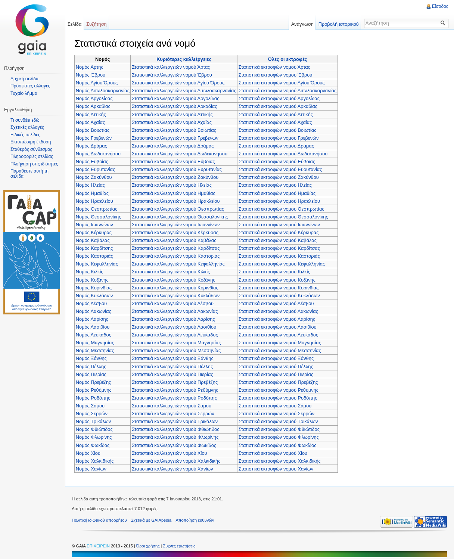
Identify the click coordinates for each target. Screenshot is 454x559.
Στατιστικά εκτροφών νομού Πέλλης (276, 366)
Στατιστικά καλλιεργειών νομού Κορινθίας (176, 287)
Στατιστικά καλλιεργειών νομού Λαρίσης (174, 319)
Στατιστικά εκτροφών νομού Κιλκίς (275, 271)
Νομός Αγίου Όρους (98, 83)
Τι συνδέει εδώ (25, 120)
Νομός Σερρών (92, 413)
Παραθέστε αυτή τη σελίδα (29, 173)
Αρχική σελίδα (24, 78)
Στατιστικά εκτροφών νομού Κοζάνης (277, 279)
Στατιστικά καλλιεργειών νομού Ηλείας (172, 185)
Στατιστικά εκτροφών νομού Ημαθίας (277, 193)
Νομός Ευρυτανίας (96, 169)
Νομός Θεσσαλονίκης (99, 216)
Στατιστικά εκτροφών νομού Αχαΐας (276, 122)
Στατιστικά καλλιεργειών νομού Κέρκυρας (176, 232)
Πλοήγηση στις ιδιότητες (34, 164)
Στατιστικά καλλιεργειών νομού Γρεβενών (176, 137)
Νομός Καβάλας (94, 240)
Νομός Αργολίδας (95, 98)
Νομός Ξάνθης (92, 358)
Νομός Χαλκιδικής (96, 460)
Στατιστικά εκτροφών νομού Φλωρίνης (279, 437)
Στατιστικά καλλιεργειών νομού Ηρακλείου (177, 201)
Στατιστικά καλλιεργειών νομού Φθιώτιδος (176, 429)
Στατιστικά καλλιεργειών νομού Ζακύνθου (176, 177)
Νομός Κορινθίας (94, 287)
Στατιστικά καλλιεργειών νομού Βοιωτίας (175, 130)
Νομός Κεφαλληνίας (98, 264)
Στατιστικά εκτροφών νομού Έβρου (276, 75)
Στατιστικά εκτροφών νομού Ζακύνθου (279, 177)
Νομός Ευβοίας (93, 161)
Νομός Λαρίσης (93, 319)
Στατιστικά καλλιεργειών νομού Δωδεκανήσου (180, 153)
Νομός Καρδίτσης (95, 248)
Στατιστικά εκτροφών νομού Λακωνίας (279, 311)
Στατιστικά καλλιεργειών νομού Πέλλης (173, 366)
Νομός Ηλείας (91, 185)
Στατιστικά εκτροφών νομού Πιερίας (276, 374)
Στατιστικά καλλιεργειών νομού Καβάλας (175, 240)
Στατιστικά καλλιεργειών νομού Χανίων (173, 468)
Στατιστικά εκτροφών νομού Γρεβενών (279, 137)
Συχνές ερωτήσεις (180, 546)
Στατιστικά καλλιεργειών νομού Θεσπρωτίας (179, 208)
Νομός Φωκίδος (93, 445)
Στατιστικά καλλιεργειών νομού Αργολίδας (176, 98)
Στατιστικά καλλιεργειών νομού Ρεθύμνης (176, 389)
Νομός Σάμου (91, 405)
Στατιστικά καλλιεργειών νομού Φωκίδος (175, 445)
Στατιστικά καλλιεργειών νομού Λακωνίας (175, 311)
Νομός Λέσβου (92, 303)
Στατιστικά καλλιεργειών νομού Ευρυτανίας (178, 169)
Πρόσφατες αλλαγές (30, 85)
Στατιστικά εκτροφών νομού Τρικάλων (279, 421)
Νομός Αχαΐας (91, 122)
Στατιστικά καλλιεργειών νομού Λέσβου (173, 303)
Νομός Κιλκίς (90, 271)
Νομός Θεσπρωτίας (97, 208)
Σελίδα (75, 24)
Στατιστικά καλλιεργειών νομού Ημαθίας (174, 193)
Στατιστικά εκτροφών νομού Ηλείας (276, 185)
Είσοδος (440, 6)
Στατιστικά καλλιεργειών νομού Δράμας (174, 145)
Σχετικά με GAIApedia (153, 520)
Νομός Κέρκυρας (94, 232)
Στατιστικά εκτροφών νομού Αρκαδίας (278, 106)
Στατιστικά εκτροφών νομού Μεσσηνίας (280, 350)
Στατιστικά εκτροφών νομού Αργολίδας (279, 98)
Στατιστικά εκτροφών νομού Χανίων (276, 468)
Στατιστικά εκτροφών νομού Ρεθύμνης (279, 389)
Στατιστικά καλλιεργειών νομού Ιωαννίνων (177, 224)
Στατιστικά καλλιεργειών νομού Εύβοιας (174, 161)
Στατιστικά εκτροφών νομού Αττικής (276, 114)
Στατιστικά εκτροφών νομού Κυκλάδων (280, 295)
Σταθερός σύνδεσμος (31, 149)
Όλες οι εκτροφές (288, 59)
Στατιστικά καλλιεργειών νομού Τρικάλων (175, 421)
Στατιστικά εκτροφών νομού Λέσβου (277, 303)
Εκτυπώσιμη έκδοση (30, 142)
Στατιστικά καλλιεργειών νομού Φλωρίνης (176, 437)
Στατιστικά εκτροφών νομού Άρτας (275, 66)
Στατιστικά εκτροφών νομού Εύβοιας (277, 161)
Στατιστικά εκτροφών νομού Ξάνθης (276, 358)
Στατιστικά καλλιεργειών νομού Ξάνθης (173, 358)
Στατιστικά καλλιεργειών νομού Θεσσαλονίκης (180, 216)
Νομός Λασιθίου (94, 327)
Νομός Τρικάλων (94, 421)
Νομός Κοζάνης (93, 279)
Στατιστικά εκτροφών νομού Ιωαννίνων (280, 224)
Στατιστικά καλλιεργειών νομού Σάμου (172, 405)
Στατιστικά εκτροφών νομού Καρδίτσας (280, 248)
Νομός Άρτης (90, 66)
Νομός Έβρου (91, 75)
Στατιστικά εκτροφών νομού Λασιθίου (278, 327)
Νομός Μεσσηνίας (96, 350)
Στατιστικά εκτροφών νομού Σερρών (277, 413)
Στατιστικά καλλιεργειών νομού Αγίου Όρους (179, 83)
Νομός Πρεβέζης (94, 382)
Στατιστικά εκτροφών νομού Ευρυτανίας (281, 169)
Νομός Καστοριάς (95, 256)
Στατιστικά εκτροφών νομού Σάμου (275, 405)
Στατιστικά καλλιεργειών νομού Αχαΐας (172, 122)
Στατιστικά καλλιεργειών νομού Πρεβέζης (175, 382)
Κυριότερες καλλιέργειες (184, 59)
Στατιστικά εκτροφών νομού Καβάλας (278, 240)
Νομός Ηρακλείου (95, 201)
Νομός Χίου (89, 453)
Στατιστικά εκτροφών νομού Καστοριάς (280, 256)
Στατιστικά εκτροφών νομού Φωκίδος (278, 445)
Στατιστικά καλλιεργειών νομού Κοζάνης (174, 279)
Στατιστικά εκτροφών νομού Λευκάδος (279, 335)
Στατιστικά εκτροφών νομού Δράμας (277, 145)
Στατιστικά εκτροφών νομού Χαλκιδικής (280, 460)
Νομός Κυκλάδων (95, 295)
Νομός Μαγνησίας (96, 342)
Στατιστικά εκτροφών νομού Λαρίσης (277, 319)
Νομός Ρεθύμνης (94, 389)
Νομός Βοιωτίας (93, 130)
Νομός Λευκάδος (94, 335)
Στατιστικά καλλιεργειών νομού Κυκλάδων (176, 295)
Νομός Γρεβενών (94, 137)
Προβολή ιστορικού (338, 24)
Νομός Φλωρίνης (95, 437)
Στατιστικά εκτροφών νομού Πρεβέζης (279, 382)
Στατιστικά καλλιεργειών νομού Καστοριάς (177, 256)
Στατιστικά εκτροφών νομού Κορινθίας (279, 287)
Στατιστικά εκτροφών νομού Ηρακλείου (280, 201)
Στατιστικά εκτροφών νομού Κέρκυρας (279, 232)
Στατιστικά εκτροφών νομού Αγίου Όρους (282, 83)
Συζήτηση (97, 24)
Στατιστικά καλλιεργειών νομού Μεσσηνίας (177, 350)
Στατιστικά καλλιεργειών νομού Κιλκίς (172, 271)
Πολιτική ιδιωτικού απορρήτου (100, 520)
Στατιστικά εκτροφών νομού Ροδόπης (278, 397)
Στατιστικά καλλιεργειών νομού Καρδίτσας (177, 248)
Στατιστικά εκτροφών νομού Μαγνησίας (280, 342)
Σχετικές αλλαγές (27, 127)
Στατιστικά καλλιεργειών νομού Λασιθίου (175, 327)
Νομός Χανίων (92, 468)
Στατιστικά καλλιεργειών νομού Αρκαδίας (175, 106)
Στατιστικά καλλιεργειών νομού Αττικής (173, 114)
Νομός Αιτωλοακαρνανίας (103, 90)
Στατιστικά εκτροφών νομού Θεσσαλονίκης (284, 216)
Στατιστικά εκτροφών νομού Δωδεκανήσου (284, 153)
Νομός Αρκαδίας (94, 106)
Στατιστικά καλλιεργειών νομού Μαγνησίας (177, 342)
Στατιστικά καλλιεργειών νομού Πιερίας (173, 374)
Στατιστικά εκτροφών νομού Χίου (273, 453)
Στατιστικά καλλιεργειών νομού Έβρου (173, 75)
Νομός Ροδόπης (94, 397)
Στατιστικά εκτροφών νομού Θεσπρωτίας (282, 208)
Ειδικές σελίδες (25, 134)
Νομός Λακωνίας (94, 311)
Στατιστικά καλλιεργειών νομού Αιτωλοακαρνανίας (185, 90)
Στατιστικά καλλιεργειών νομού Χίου (170, 453)
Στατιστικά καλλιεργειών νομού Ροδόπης (175, 397)
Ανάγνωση (302, 24)
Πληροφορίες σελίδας (31, 156)
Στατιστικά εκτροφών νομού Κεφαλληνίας (282, 264)
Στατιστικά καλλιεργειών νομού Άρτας (172, 66)
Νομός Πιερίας (92, 374)
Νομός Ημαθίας (93, 193)
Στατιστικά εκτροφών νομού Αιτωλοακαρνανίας (288, 90)
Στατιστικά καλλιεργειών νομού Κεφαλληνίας (179, 264)
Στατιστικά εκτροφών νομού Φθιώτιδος (279, 429)
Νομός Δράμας (92, 145)
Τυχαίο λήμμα (23, 93)
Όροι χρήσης (149, 546)
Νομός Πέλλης (92, 366)
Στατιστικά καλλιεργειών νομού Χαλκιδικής (177, 460)
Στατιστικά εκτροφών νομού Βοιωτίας (278, 130)
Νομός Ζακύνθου (95, 177)
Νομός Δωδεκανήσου (99, 153)
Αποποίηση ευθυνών (196, 520)
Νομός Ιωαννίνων (95, 224)
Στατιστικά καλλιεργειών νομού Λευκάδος (176, 335)
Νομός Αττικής (92, 114)
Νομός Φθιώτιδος (95, 429)
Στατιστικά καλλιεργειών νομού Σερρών (174, 413)
